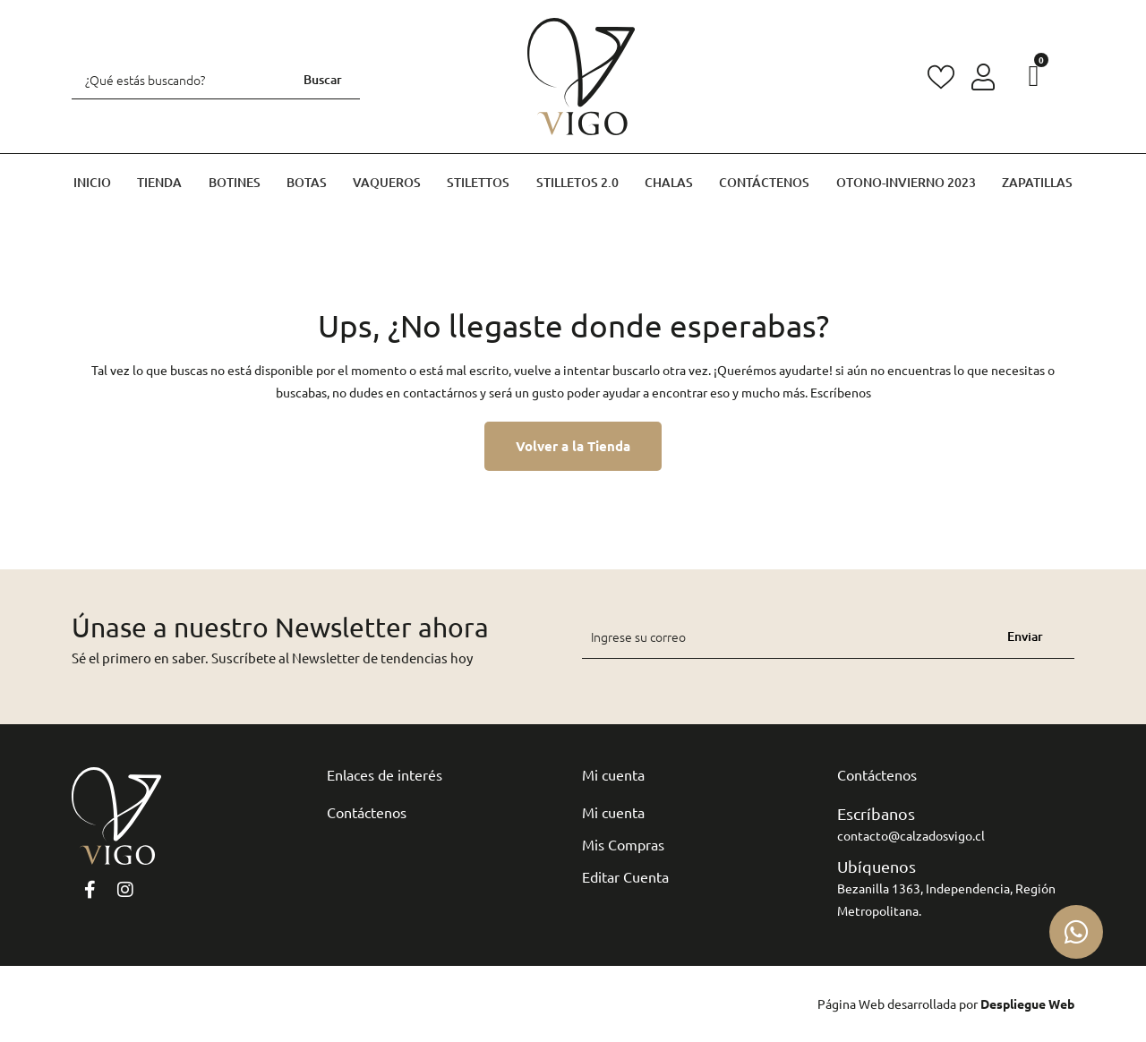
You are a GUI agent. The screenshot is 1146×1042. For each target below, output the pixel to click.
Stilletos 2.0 (577, 182)
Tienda (159, 182)
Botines (235, 182)
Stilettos (478, 182)
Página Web (851, 1003)
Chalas (669, 182)
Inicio (92, 182)
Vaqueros (387, 182)
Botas (306, 182)
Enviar (1025, 636)
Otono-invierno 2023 (906, 182)
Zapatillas (1037, 182)
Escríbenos (840, 392)
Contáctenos (764, 182)
